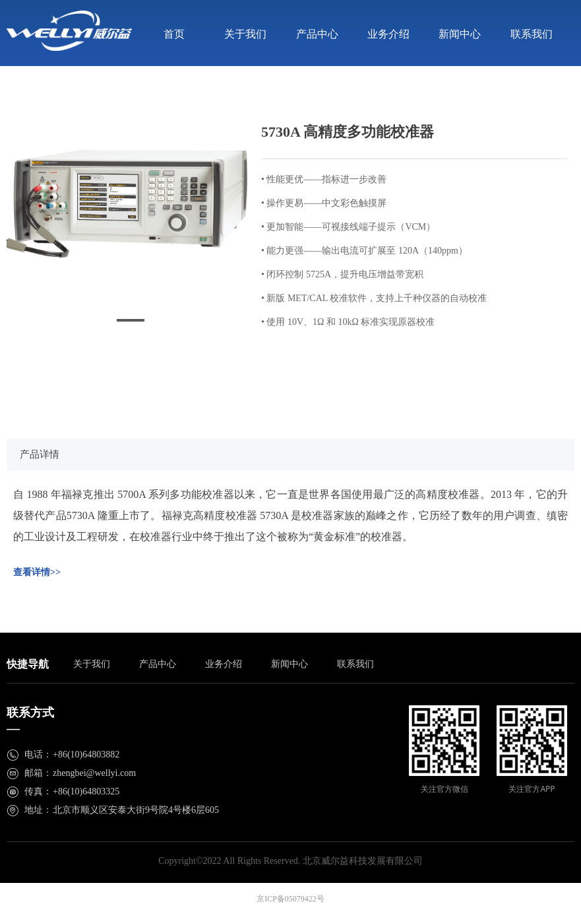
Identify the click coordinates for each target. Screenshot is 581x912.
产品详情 (39, 454)
